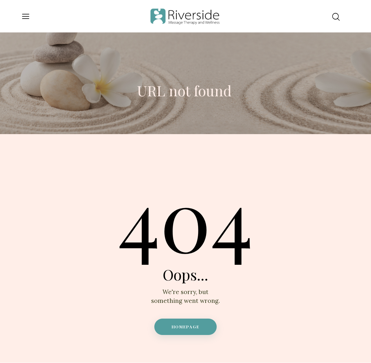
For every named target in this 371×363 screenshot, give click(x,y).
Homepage (186, 326)
